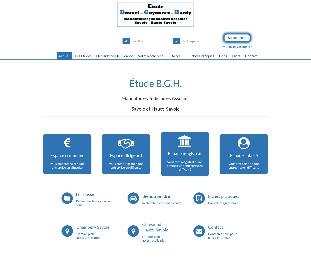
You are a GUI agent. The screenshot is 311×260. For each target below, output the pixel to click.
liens (223, 56)
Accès (178, 56)
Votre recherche (152, 56)
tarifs (236, 56)
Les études (83, 56)
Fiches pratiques (201, 56)
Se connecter (237, 37)
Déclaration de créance (114, 56)
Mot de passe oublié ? (237, 46)
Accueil (64, 56)
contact (251, 56)
